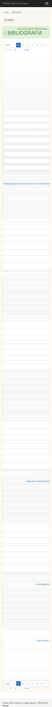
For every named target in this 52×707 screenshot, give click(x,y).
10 (15, 50)
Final (27, 50)
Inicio (6, 12)
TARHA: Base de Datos (15, 3)
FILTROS (8, 20)
